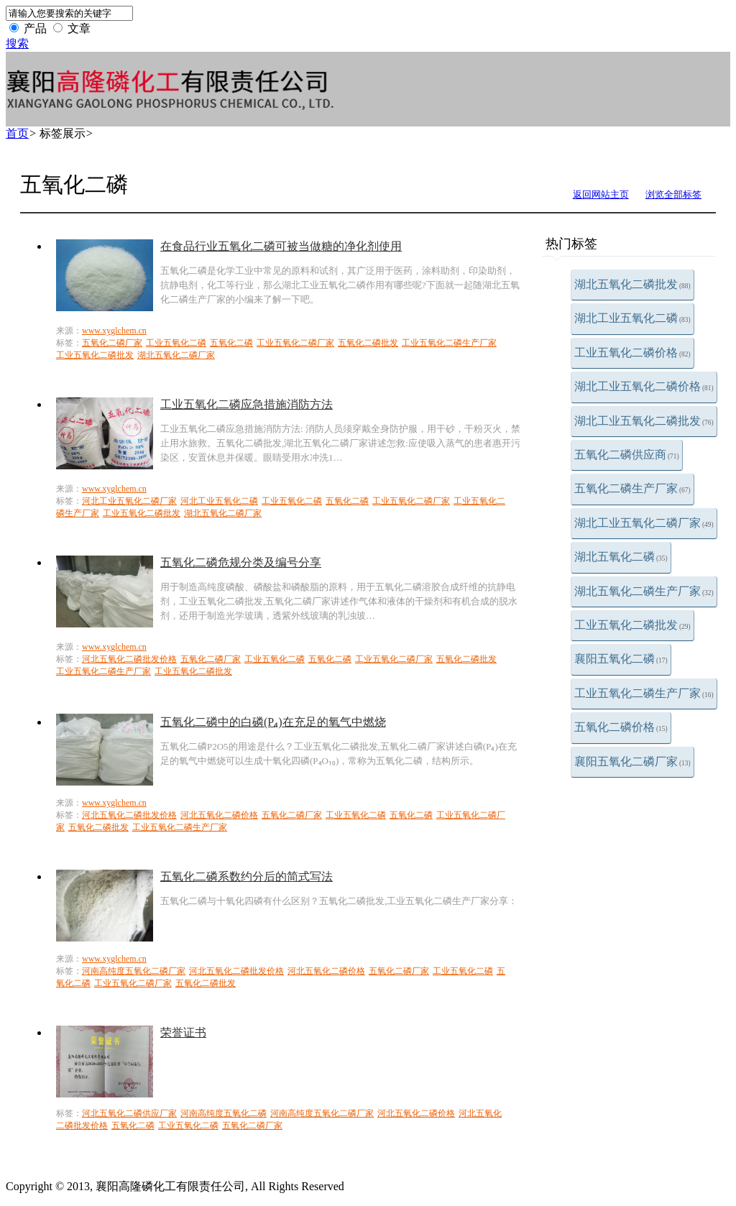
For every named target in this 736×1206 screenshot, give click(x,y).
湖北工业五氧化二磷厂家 (644, 523)
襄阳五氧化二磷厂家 (632, 761)
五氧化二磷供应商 (626, 454)
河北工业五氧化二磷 (219, 501)
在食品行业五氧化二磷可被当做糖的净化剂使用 (281, 246)
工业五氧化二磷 (176, 343)
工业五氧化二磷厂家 (295, 343)
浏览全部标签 (673, 194)
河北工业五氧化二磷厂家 (129, 501)
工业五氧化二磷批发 (632, 625)
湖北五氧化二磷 (621, 557)
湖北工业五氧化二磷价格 (644, 386)
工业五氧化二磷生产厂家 (644, 693)
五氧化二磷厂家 (112, 343)
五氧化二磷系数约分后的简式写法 (246, 876)
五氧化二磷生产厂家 (632, 488)
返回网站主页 (601, 194)
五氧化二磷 (231, 343)
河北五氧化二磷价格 (219, 815)
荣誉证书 (183, 1032)
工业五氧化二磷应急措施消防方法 (246, 404)
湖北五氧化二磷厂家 (176, 355)
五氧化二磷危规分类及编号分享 (240, 562)
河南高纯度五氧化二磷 (223, 1113)
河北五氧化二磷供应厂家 (129, 1113)
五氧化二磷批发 (368, 343)
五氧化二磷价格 (621, 727)
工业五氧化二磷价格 (632, 352)
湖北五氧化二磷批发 (632, 284)
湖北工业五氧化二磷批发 (644, 421)
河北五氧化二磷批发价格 (129, 659)
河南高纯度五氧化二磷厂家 (133, 971)
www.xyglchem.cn (114, 331)
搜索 (17, 43)
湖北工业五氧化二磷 (632, 318)
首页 (17, 133)
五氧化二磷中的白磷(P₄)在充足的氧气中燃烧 (273, 722)
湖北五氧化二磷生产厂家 (644, 591)
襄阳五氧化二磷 (621, 659)
